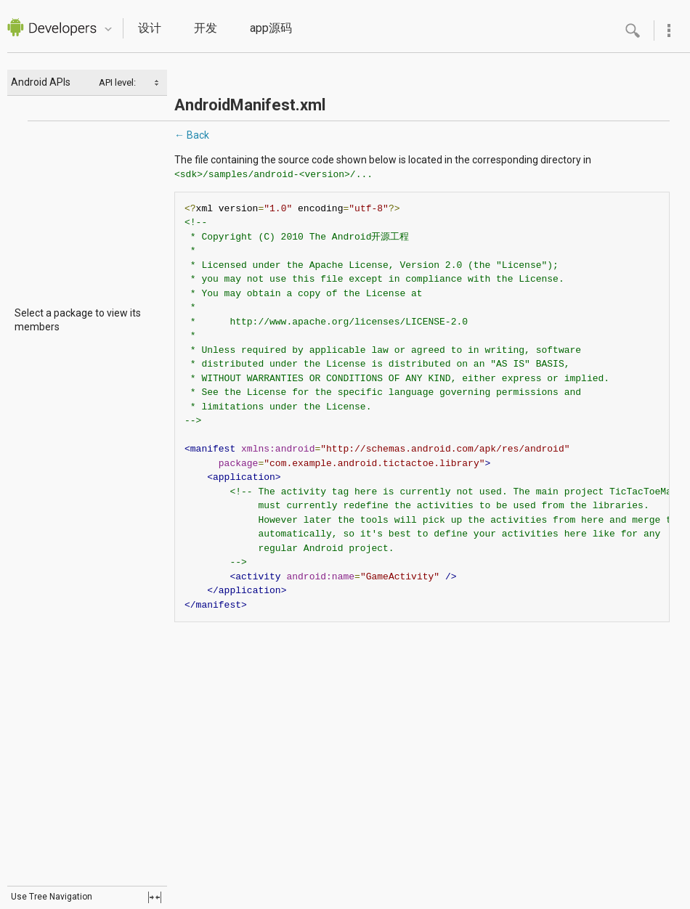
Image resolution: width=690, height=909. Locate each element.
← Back (191, 135)
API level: (118, 82)
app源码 (271, 28)
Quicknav (108, 29)
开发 (205, 28)
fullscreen (154, 897)
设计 (149, 28)
